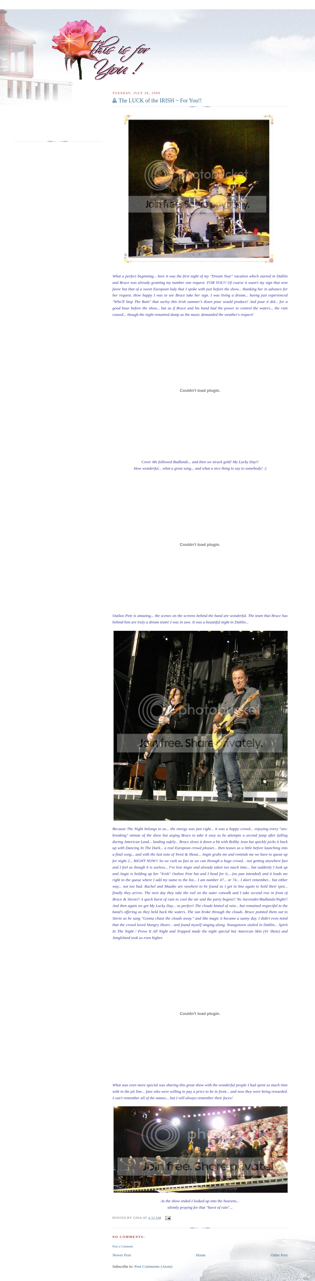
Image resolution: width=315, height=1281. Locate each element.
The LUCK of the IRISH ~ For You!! (160, 100)
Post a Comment (122, 1246)
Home (201, 1255)
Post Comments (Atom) (153, 1266)
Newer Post (121, 1255)
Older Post (279, 1255)
